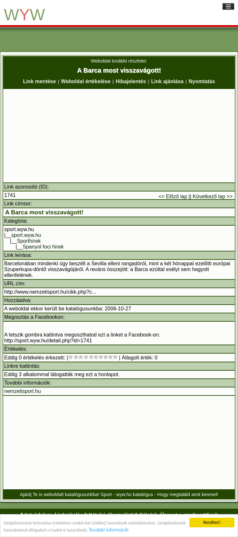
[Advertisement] (119, 136)
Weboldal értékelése (86, 81)
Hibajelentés (131, 81)
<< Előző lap (172, 196)
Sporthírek (29, 241)
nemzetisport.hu (22, 391)
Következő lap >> (213, 196)
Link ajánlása (167, 81)
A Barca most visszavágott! (44, 212)
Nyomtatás (202, 81)
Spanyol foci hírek (43, 246)
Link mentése (39, 81)
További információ (109, 530)
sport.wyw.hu (26, 235)
